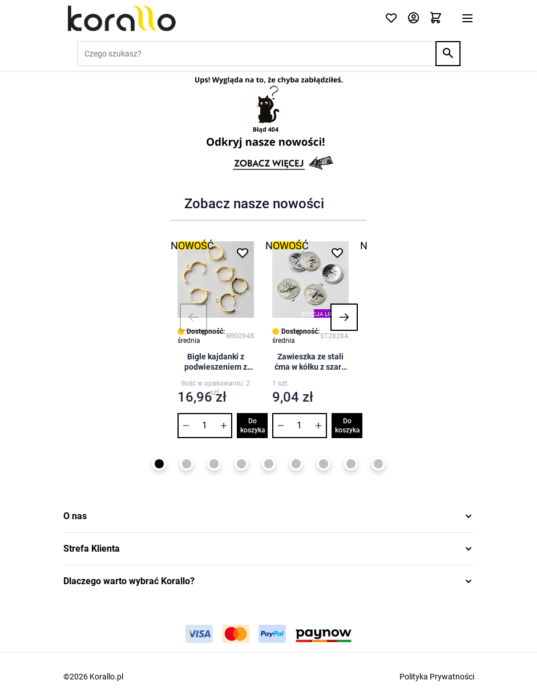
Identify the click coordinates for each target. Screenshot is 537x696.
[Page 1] (159, 463)
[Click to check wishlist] (391, 19)
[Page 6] (296, 463)
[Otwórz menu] (467, 18)
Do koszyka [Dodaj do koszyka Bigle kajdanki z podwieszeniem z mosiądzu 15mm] (252, 425)
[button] (193, 317)
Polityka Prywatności (436, 676)
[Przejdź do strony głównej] (217, 18)
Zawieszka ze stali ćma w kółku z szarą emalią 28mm (310, 362)
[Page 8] (351, 463)
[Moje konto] (413, 19)
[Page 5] (268, 463)
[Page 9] (378, 463)
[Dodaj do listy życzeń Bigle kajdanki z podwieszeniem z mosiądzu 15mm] (242, 253)
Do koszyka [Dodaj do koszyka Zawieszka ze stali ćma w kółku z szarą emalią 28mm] (347, 425)
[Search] (448, 53)
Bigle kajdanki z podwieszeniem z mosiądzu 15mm (215, 362)
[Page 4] (241, 463)
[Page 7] (323, 463)
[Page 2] (186, 463)
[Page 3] (214, 463)
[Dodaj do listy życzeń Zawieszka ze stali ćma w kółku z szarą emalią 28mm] (337, 253)
